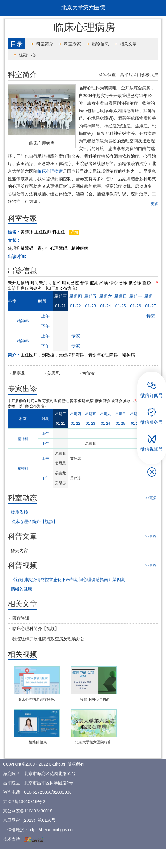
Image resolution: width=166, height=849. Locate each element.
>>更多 (151, 498)
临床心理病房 (41, 143)
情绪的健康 (38, 742)
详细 (74, 232)
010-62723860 (37, 792)
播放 (31, 678)
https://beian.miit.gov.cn (50, 829)
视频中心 (27, 54)
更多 (154, 204)
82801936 (62, 792)
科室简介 (44, 43)
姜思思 (53, 373)
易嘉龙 (18, 373)
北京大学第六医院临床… (95, 742)
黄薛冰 (75, 458)
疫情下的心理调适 (94, 699)
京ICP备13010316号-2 (24, 801)
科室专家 (72, 43)
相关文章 (128, 43)
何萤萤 (88, 373)
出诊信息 (100, 43)
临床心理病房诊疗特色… (38, 699)
